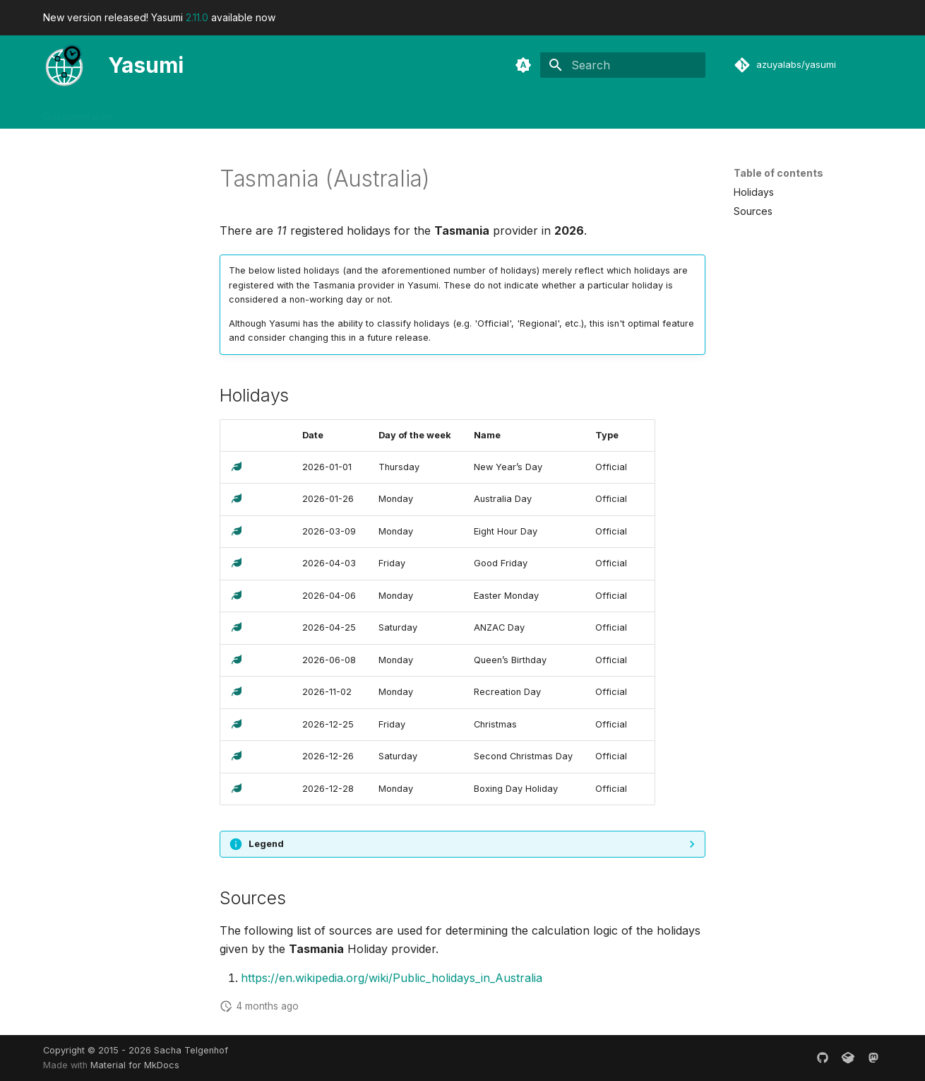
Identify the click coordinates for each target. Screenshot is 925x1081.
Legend (266, 843)
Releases (223, 112)
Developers (157, 112)
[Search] (622, 65)
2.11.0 (197, 17)
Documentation (78, 112)
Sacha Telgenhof (191, 1050)
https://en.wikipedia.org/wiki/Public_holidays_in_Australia (391, 978)
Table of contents (778, 173)
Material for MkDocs (134, 1065)
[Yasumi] (64, 65)
